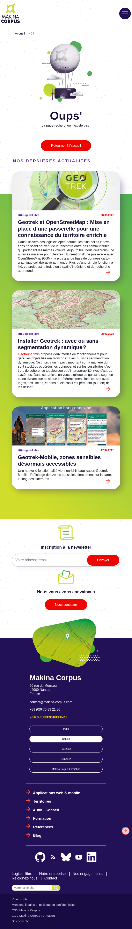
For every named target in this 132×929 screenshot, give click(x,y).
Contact (50, 878)
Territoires (42, 801)
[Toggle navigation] (125, 13)
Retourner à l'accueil (66, 145)
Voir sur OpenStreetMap (48, 717)
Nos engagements (88, 874)
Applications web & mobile (56, 793)
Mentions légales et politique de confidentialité (43, 904)
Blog (37, 835)
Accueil (20, 33)
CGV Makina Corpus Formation (33, 915)
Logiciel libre (22, 874)
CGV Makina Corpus (26, 910)
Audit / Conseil (46, 810)
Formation (42, 818)
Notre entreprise (52, 874)
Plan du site (20, 899)
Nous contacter (66, 604)
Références (43, 827)
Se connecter (21, 921)
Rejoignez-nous (24, 878)
